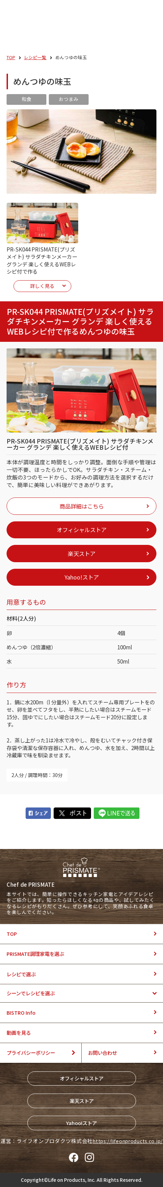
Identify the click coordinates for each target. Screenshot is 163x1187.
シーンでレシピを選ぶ (31, 993)
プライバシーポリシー (31, 1052)
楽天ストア (82, 1100)
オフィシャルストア (81, 1078)
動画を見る (19, 1032)
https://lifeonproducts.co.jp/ (128, 1141)
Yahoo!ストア (81, 1122)
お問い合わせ (102, 1052)
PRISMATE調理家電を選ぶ (35, 953)
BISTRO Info (21, 1012)
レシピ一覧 (35, 57)
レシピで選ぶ (21, 974)
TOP (11, 57)
